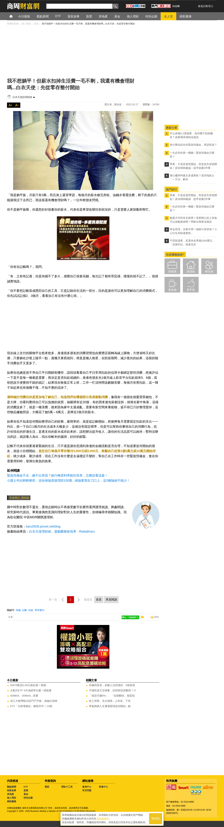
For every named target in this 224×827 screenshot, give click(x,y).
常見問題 (86, 790)
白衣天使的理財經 (22, 97)
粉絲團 (176, 6)
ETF (26, 786)
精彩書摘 (11, 801)
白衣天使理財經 (40, 531)
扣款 (30, 610)
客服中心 (103, 786)
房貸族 (191, 271)
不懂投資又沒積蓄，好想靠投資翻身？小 (112, 690)
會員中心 (86, 786)
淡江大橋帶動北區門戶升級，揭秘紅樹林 (33, 700)
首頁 (14, 16)
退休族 (172, 289)
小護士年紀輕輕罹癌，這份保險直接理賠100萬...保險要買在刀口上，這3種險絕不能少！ (68, 480)
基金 (26, 794)
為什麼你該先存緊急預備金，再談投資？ (193, 144)
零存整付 (39, 610)
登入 (210, 6)
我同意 (155, 818)
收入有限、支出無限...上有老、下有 (110, 700)
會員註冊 (203, 6)
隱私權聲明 (103, 818)
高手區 (191, 289)
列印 (156, 617)
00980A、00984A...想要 (24, 695)
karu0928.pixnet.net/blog (43, 526)
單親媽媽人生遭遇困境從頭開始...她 (110, 706)
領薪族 (172, 271)
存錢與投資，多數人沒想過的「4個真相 (112, 685)
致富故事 (11, 790)
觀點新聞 (11, 786)
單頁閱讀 (111, 599)
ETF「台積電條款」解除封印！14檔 (31, 706)
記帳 (24, 610)
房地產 (10, 794)
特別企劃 (28, 797)
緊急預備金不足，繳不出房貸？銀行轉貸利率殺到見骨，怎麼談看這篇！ (57, 475)
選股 (47, 786)
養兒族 (209, 271)
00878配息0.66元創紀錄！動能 (28, 685)
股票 (26, 790)
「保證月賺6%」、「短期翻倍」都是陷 (112, 695)
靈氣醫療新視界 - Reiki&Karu (74, 531)
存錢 (18, 610)
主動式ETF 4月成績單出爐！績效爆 (30, 690)
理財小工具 (67, 786)
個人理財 (11, 797)
